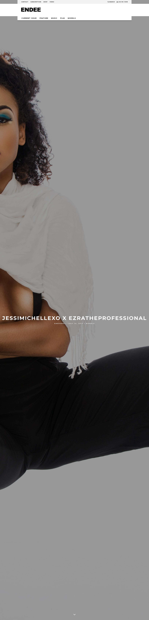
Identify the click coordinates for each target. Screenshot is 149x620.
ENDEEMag (60, 323)
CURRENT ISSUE (29, 18)
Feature (44, 18)
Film (62, 18)
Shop (45, 2)
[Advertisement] (94, 10)
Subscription (36, 2)
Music (54, 18)
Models (72, 18)
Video (52, 2)
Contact (24, 2)
